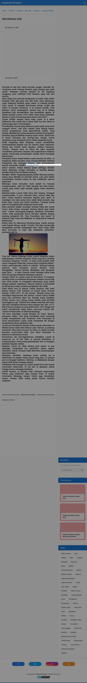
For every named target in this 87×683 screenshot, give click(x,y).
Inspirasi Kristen (32, 165)
